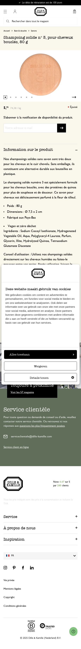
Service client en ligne (16, 447)
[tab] (40, 149)
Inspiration (14, 539)
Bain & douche (20, 31)
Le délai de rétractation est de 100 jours (42, 2)
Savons (34, 31)
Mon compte (15, 11)
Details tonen (52, 377)
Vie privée (9, 580)
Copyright (9, 597)
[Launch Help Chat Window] (73, 631)
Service (10, 516)
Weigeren (40, 366)
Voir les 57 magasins (22, 392)
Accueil (7, 31)
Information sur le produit (28, 149)
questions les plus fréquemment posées (42, 425)
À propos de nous (20, 528)
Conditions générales (15, 606)
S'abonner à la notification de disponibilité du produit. (38, 117)
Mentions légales (12, 588)
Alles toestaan (42, 354)
